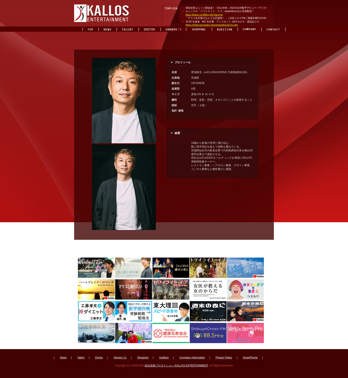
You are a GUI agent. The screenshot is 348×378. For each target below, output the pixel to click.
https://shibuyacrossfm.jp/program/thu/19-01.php (212, 25)
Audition (164, 357)
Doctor (99, 357)
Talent (80, 357)
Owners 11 (120, 357)
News (63, 357)
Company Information (192, 357)
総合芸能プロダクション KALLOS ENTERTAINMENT (176, 365)
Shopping (142, 357)
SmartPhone (250, 357)
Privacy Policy (224, 357)
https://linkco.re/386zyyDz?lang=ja (204, 14)
